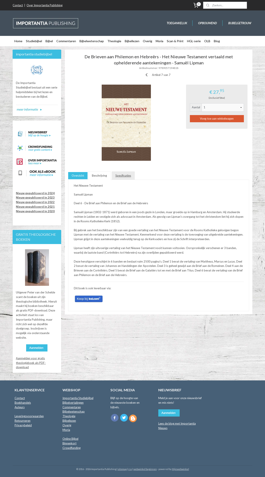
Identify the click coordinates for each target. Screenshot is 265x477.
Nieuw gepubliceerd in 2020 (35, 211)
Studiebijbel (34, 41)
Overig (147, 41)
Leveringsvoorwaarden (29, 416)
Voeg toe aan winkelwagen (217, 118)
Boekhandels (23, 402)
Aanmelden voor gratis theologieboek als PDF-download (31, 362)
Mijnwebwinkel (180, 469)
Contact (18, 5)
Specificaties (123, 175)
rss (130, 469)
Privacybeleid (23, 425)
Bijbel (49, 41)
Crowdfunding (71, 448)
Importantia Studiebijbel (77, 398)
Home (18, 41)
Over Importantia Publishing (44, 5)
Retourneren (22, 420)
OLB (207, 41)
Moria (159, 41)
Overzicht (78, 175)
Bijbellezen (132, 41)
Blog (217, 41)
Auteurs (20, 407)
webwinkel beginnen (145, 469)
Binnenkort (69, 443)
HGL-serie (194, 41)
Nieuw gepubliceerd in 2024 (35, 193)
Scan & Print (175, 41)
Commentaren (66, 41)
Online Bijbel (70, 438)
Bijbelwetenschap (91, 41)
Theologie (114, 41)
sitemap (122, 469)
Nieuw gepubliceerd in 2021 (35, 206)
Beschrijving (99, 175)
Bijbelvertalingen (73, 402)
